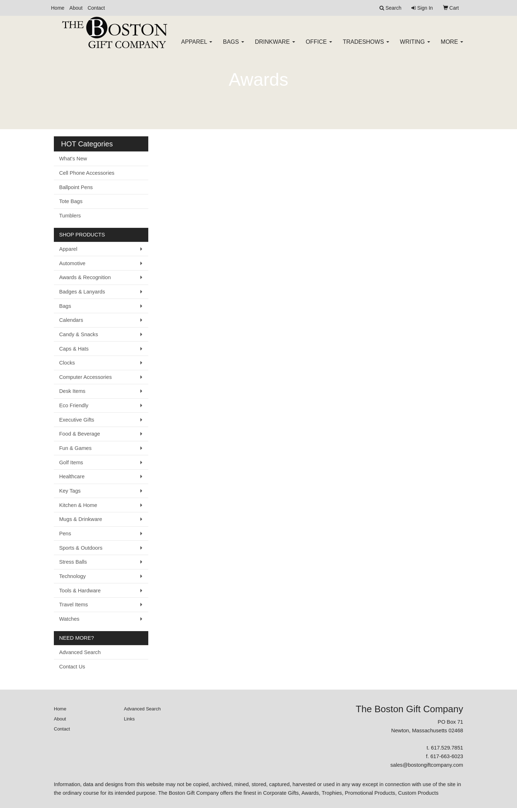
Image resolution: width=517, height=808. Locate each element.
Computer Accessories (85, 377)
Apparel (196, 46)
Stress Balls (73, 562)
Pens (65, 533)
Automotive (72, 263)
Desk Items (72, 391)
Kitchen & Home (78, 505)
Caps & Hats (74, 349)
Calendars (71, 320)
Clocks (67, 363)
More (452, 46)
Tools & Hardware (80, 590)
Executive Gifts (76, 420)
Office (319, 46)
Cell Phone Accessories (87, 173)
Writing (415, 46)
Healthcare (72, 476)
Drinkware (275, 46)
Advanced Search (80, 652)
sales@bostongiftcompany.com (426, 765)
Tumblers (70, 216)
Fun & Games (75, 448)
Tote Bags (71, 201)
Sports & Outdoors (81, 548)
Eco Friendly (73, 405)
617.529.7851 (447, 748)
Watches (69, 619)
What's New (73, 158)
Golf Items (71, 462)
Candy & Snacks (78, 334)
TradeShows (366, 46)
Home (57, 8)
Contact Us (72, 667)
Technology (72, 576)
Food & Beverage (79, 434)
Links (129, 719)
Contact (96, 8)
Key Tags (70, 491)
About (76, 8)
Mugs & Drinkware (80, 519)
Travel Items (73, 604)
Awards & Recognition (85, 277)
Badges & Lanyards (82, 292)
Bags (233, 46)
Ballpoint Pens (76, 187)
